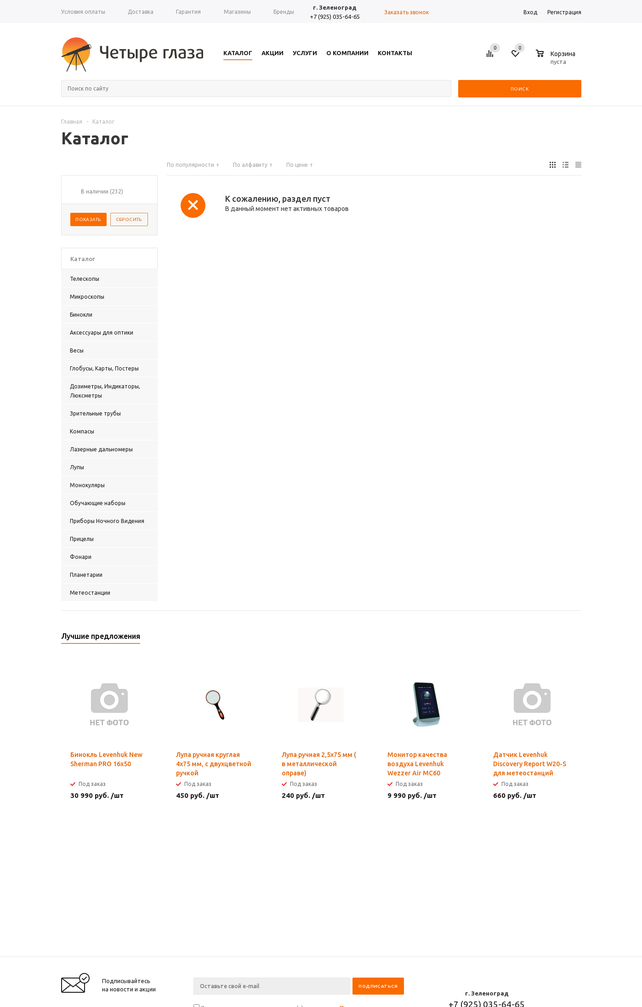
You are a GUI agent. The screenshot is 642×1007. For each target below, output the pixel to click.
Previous (559, 639)
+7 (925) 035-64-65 (335, 16)
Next (574, 639)
